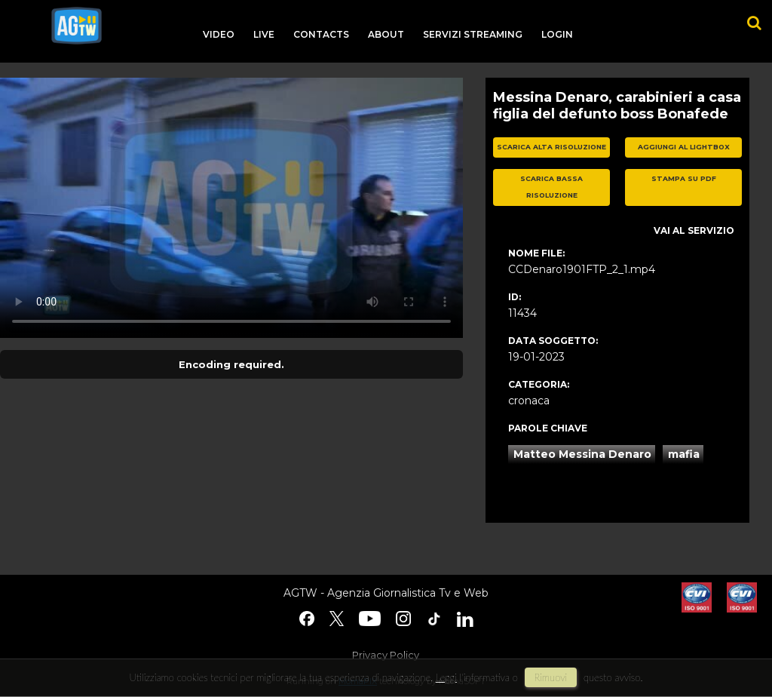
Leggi (446, 677)
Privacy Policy (385, 655)
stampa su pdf (683, 178)
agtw (76, 26)
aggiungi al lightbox (684, 147)
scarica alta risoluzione (551, 147)
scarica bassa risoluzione (551, 187)
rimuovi (551, 677)
